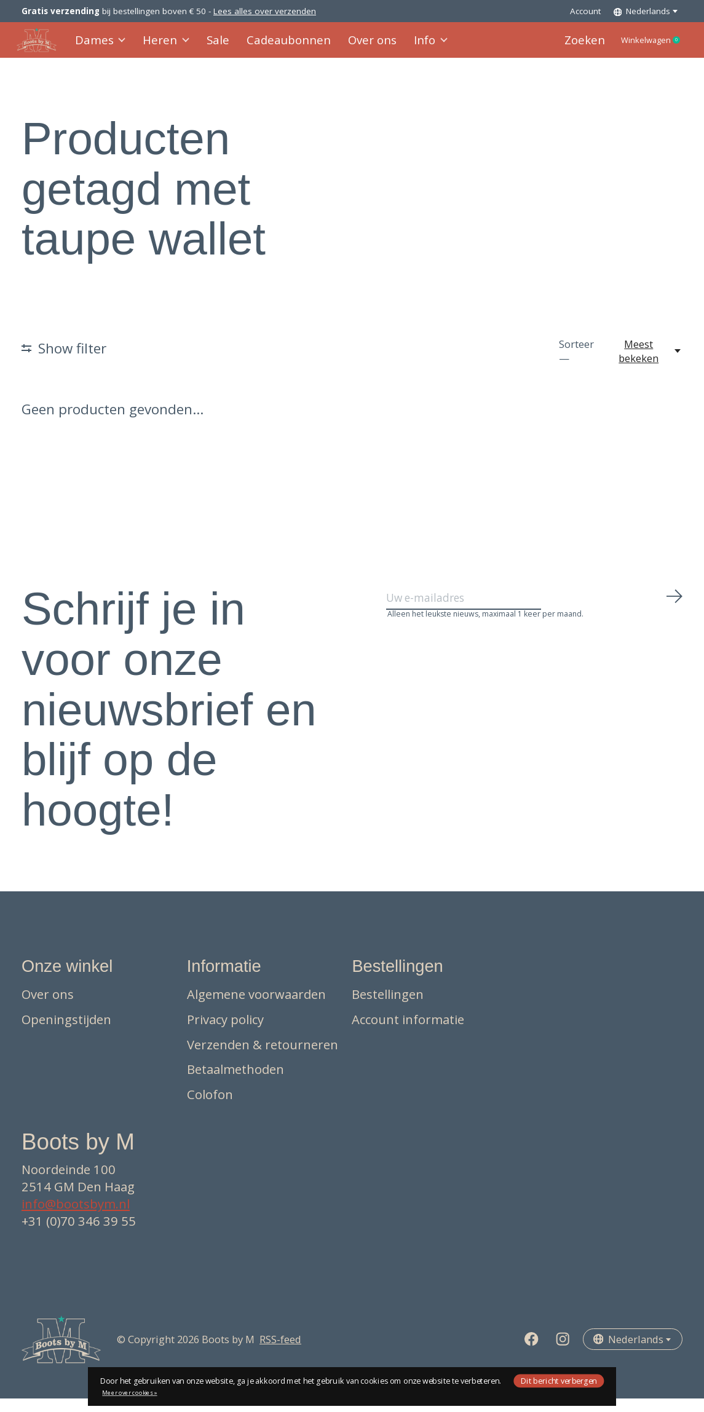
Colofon (210, 1107)
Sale (218, 47)
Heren (169, 47)
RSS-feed (280, 1353)
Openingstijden (66, 1033)
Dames (106, 47)
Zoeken (560, 47)
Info (415, 47)
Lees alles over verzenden (264, 11)
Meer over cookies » (129, 1393)
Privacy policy (225, 1033)
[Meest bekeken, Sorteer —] (645, 365)
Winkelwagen (639, 47)
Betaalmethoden (235, 1083)
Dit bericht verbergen (559, 1380)
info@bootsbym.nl (76, 1217)
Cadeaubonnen (283, 47)
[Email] (534, 616)
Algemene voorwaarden (256, 1008)
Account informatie (408, 1033)
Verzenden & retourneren (262, 1058)
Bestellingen (388, 1008)
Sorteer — (576, 365)
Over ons (360, 47)
